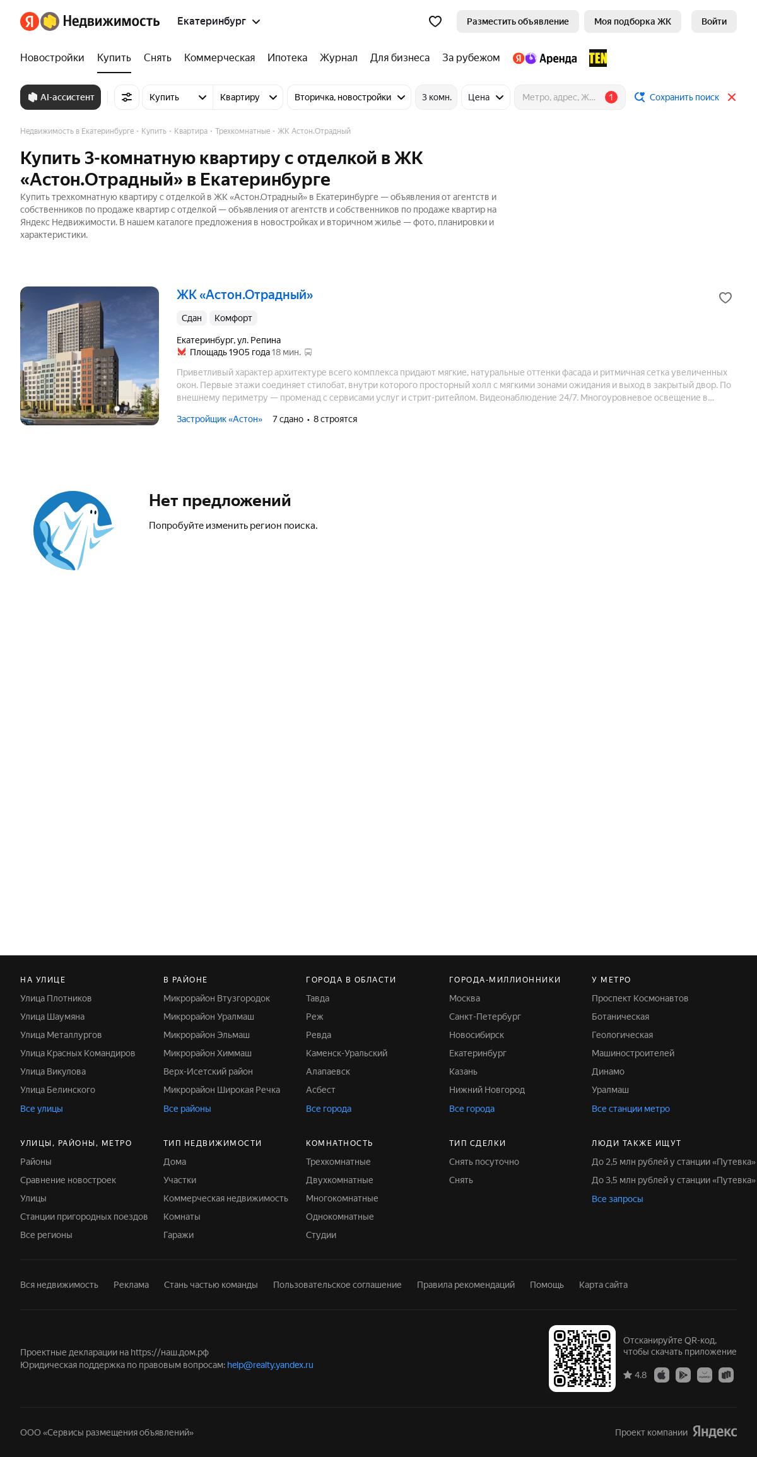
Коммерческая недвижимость (225, 1198)
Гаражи (178, 1235)
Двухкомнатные (339, 1180)
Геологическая (622, 1035)
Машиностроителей (633, 1053)
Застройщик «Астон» (219, 419)
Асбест (321, 1090)
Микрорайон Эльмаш (206, 1035)
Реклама (131, 1285)
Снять (461, 1180)
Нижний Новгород (487, 1090)
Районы (36, 1162)
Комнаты (182, 1217)
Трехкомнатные (338, 1162)
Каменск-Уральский (346, 1053)
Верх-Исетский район (208, 1071)
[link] (714, 21)
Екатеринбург (478, 1053)
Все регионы (46, 1235)
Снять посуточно (484, 1162)
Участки (179, 1180)
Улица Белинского (57, 1090)
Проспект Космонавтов (640, 998)
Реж (315, 1017)
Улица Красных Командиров (78, 1053)
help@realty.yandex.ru (270, 1365)
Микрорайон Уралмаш (208, 1017)
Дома (174, 1162)
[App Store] (661, 1374)
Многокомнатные (342, 1198)
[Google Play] (683, 1374)
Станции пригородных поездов (84, 1217)
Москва (464, 998)
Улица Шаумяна (52, 1017)
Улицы (33, 1198)
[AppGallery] (704, 1374)
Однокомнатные (340, 1217)
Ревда (318, 1035)
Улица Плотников (56, 998)
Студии (321, 1235)
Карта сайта (603, 1285)
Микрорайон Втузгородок (216, 998)
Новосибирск (476, 1035)
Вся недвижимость (59, 1285)
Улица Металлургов (61, 1035)
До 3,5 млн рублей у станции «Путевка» (674, 1180)
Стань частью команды (211, 1285)
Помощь (547, 1285)
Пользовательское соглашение (337, 1285)
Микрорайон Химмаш (207, 1053)
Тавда (317, 998)
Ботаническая (620, 1017)
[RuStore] (726, 1374)
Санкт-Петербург (485, 1017)
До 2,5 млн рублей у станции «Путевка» (674, 1162)
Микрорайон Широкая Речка (221, 1090)
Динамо (608, 1071)
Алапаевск (328, 1071)
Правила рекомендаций (466, 1285)
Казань (463, 1071)
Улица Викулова (53, 1071)
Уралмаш (610, 1090)
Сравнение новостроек (68, 1180)
